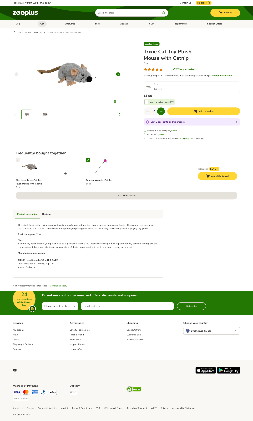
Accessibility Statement (183, 408)
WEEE (154, 408)
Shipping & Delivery (23, 344)
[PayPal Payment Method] (44, 393)
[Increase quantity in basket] (161, 111)
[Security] (133, 389)
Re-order (203, 3)
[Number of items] (154, 111)
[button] (152, 44)
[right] (118, 74)
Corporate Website (47, 408)
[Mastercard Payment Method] (26, 393)
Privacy (164, 408)
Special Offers (214, 23)
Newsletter (75, 339)
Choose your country (195, 323)
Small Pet (70, 23)
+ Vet (151, 23)
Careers (30, 408)
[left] (16, 74)
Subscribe (191, 306)
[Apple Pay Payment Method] (53, 393)
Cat (42, 23)
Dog (17, 23)
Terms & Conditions (82, 408)
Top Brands (181, 23)
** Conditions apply (57, 285)
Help (15, 334)
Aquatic (124, 23)
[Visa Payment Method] (17, 393)
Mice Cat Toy (39, 32)
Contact (17, 339)
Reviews (46, 214)
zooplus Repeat (77, 344)
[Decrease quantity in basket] (147, 111)
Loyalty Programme (80, 329)
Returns (17, 349)
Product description (27, 214)
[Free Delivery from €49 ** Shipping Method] (73, 393)
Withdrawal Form (113, 408)
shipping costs (188, 138)
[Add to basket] (203, 111)
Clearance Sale (133, 334)
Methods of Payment (136, 408)
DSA (98, 408)
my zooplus (19, 329)
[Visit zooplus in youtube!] (15, 370)
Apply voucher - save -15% (162, 102)
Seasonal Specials (135, 339)
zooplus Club (76, 349)
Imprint (64, 408)
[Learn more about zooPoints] (235, 122)
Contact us (185, 2)
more (174, 130)
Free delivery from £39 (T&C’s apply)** (33, 2)
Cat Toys (27, 32)
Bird (97, 23)
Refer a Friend (77, 334)
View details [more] (126, 196)
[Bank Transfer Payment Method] (21, 399)
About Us (18, 408)
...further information (221, 75)
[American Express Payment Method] (35, 393)
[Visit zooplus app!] (205, 372)
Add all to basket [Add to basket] (220, 176)
